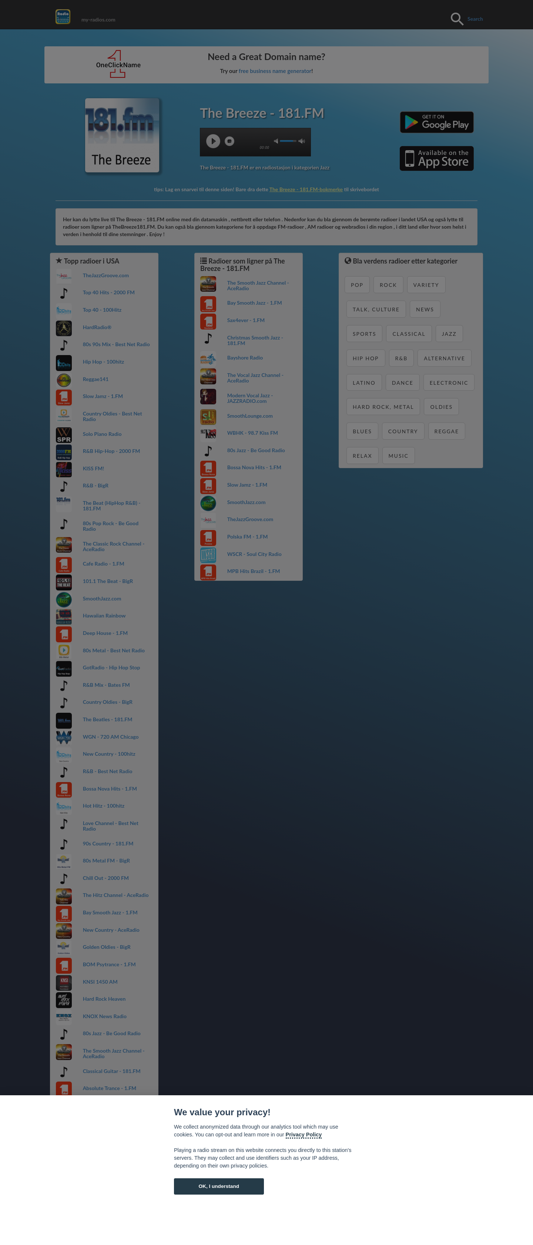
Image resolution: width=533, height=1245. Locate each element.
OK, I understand (218, 1186)
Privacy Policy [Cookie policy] (304, 1135)
